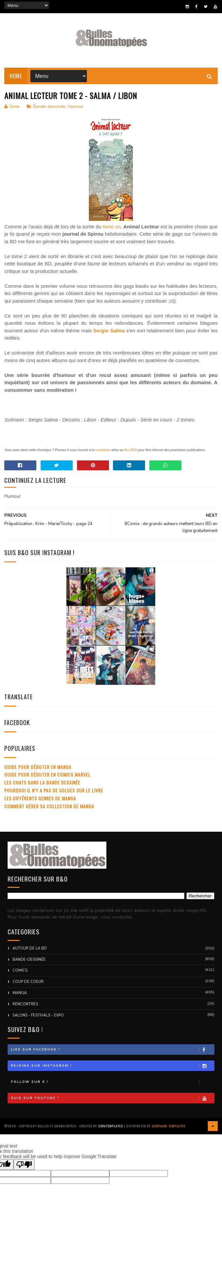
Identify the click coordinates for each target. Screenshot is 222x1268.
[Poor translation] (24, 1164)
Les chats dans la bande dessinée (42, 782)
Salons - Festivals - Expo (38, 1015)
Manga (20, 993)
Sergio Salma (109, 331)
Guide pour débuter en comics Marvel (47, 774)
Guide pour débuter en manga (37, 767)
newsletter (103, 450)
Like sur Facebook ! (112, 1050)
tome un (112, 227)
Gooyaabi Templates (168, 1126)
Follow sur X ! (112, 1082)
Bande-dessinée (49, 107)
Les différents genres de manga (40, 798)
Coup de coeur (28, 982)
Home (16, 76)
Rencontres (25, 1004)
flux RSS (130, 450)
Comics (20, 970)
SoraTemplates (110, 1126)
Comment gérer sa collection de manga (49, 806)
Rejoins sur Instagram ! (112, 1066)
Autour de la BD (30, 948)
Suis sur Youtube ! (112, 1098)
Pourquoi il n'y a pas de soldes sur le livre (53, 790)
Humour (76, 107)
